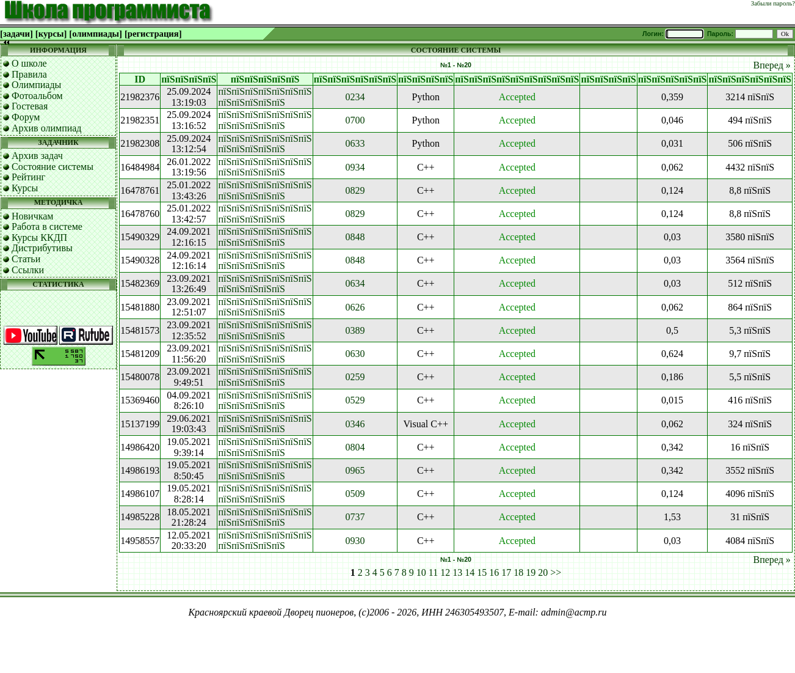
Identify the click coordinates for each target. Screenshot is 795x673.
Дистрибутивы (42, 248)
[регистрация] (153, 34)
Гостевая (30, 106)
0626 (355, 307)
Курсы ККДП (39, 237)
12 (445, 572)
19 (530, 572)
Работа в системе (47, 226)
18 (518, 572)
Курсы (25, 188)
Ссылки (28, 270)
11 (433, 572)
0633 (355, 143)
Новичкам (32, 216)
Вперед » (771, 65)
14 (469, 572)
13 (457, 572)
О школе (29, 63)
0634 (355, 283)
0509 (355, 493)
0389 (355, 330)
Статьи (26, 259)
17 (506, 572)
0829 (355, 190)
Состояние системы (52, 166)
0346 (355, 424)
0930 (355, 540)
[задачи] (16, 34)
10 (421, 572)
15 (482, 572)
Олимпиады (36, 84)
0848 (355, 237)
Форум (26, 117)
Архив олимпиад (47, 128)
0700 (355, 120)
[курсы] (51, 34)
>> (555, 572)
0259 (355, 377)
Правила (29, 74)
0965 (355, 470)
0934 (355, 167)
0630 (355, 353)
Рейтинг (28, 177)
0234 (355, 97)
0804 (355, 447)
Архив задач (37, 155)
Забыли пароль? (773, 3)
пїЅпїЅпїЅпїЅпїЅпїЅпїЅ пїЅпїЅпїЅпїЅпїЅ (264, 97)
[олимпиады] (95, 34)
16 (494, 572)
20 (543, 572)
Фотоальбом (37, 95)
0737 (355, 517)
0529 (355, 400)
